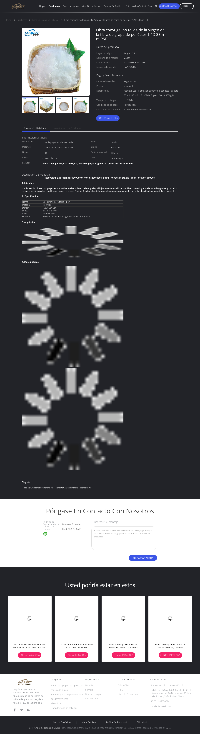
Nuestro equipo (93, 694)
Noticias (159, 6)
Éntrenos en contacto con (139, 6)
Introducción (91, 698)
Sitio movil (142, 722)
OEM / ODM (124, 685)
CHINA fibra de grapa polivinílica (44, 727)
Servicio (89, 689)
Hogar (42, 6)
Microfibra (56, 703)
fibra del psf (85, 487)
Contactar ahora (108, 118)
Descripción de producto (67, 128)
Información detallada (34, 128)
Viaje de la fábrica (91, 6)
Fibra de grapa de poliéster (64, 707)
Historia (89, 685)
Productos (54, 6)
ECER (168, 727)
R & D (120, 689)
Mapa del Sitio (89, 722)
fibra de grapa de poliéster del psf (38, 487)
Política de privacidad (116, 722)
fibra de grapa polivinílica (66, 487)
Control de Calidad (62, 722)
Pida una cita (169, 6)
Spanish (186, 6)
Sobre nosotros (71, 6)
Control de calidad (113, 6)
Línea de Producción (128, 694)
